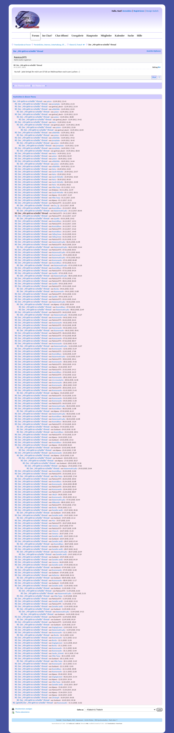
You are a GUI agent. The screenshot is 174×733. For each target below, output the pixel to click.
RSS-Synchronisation (101, 720)
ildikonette (56, 502)
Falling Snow (56, 234)
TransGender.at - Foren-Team (115, 723)
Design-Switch (152, 11)
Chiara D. (55, 531)
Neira (54, 122)
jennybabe (56, 104)
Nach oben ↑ (113, 720)
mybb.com (71, 723)
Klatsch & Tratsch (76, 45)
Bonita (56, 289)
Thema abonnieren (22, 712)
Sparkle (57, 218)
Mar (53, 521)
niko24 (54, 494)
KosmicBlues (56, 208)
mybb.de (78, 723)
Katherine (55, 575)
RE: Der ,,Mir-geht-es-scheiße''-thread (31, 104)
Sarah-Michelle (57, 172)
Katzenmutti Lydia (60, 211)
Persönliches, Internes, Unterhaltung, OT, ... (50, 45)
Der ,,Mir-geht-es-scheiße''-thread (27, 101)
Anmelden (127, 11)
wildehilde (56, 109)
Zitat (154, 77)
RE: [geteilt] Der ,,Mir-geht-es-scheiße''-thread (33, 702)
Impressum (79, 720)
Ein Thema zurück (22, 85)
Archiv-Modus (89, 720)
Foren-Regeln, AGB (69, 720)
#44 (159, 67)
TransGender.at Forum (22, 45)
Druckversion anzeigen (23, 709)
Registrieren (139, 11)
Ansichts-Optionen (154, 51)
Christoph (55, 698)
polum (49, 101)
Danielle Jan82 (57, 510)
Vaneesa (55, 526)
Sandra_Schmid (57, 653)
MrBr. (87, 723)
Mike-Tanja (56, 187)
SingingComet (57, 627)
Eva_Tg (56, 205)
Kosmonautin (57, 255)
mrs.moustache (57, 380)
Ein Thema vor (38, 85)
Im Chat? (47, 35)
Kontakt (58, 720)
